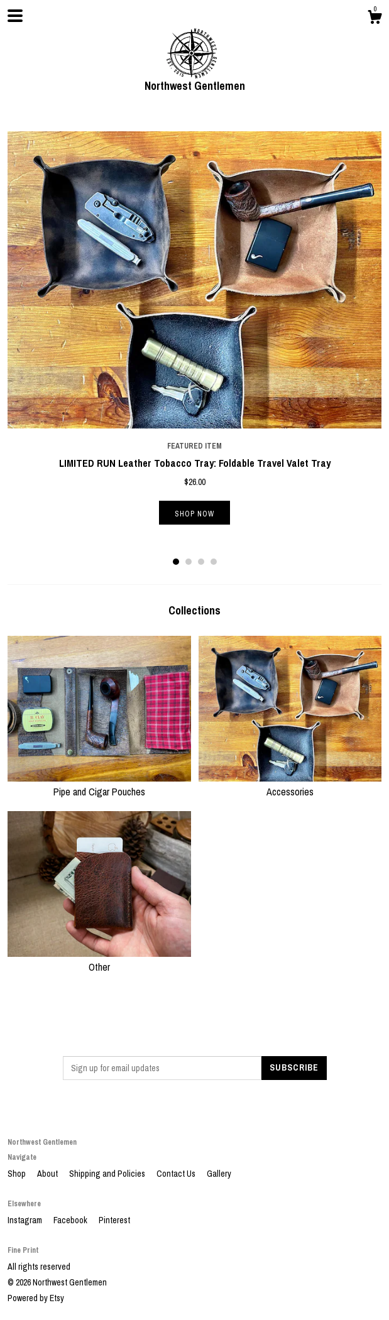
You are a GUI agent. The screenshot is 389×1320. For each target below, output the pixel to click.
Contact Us (176, 1173)
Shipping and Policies (108, 1173)
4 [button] (214, 562)
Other (99, 960)
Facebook (71, 1220)
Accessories (290, 785)
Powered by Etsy (36, 1298)
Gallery (219, 1173)
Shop (18, 1173)
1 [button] (176, 562)
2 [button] (188, 562)
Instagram (26, 1220)
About (48, 1173)
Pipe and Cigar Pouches (99, 785)
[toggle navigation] (15, 15)
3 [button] (201, 562)
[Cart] (374, 18)
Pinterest (114, 1220)
